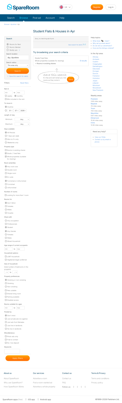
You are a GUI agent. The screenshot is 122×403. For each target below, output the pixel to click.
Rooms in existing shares (16, 150)
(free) (13, 399)
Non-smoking (12, 287)
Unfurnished (11, 188)
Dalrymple (96, 69)
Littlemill (95, 83)
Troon (93, 108)
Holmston (96, 78)
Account (50, 17)
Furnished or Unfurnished (16, 181)
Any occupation (13, 221)
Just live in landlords (14, 325)
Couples (10, 213)
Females (10, 206)
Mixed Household (13, 241)
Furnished (11, 184)
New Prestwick (98, 90)
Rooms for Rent (15, 44)
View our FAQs (100, 137)
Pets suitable (11, 290)
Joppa (95, 81)
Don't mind (11, 315)
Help (61, 17)
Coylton (95, 62)
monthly (20, 96)
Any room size (12, 167)
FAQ (64, 382)
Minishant (96, 85)
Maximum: (9, 124)
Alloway (95, 57)
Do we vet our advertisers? (102, 46)
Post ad (37, 17)
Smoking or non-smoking (16, 280)
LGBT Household (13, 256)
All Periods (11, 133)
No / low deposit (13, 343)
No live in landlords (14, 329)
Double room (12, 170)
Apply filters (17, 358)
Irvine (93, 123)
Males (9, 210)
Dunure (95, 73)
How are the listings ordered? (103, 48)
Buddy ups (15, 50)
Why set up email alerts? (101, 43)
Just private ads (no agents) (17, 319)
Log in (110, 7)
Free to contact (12, 340)
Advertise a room (40, 378)
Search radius (11, 62)
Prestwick (94, 99)
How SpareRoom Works (14, 386)
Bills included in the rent (15, 99)
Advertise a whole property (44, 386)
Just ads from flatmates (15, 322)
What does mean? (101, 41)
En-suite (10, 177)
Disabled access (13, 300)
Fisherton (96, 76)
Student (10, 227)
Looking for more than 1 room (17, 195)
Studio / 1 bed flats (13, 153)
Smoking (10, 283)
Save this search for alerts (17, 76)
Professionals (12, 224)
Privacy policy (97, 382)
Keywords (7, 347)
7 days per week (13, 136)
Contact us (66, 378)
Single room (11, 173)
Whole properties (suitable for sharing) (16, 158)
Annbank (96, 59)
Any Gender (11, 231)
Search (11, 17)
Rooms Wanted (14, 47)
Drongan (96, 71)
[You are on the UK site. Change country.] (65, 7)
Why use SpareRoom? (13, 382)
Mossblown (97, 88)
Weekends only (12, 142)
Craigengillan (97, 64)
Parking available (13, 297)
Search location (11, 54)
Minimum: (8, 119)
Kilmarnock (95, 118)
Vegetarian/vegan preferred (17, 260)
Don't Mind (11, 203)
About (11, 378)
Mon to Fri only (13, 139)
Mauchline (94, 113)
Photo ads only (12, 336)
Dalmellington (97, 66)
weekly (9, 96)
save (70, 79)
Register (97, 7)
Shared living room (14, 294)
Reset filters (24, 83)
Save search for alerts (77, 45)
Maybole (94, 104)
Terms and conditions (100, 378)
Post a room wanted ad (42, 382)
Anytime (10, 107)
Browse (23, 17)
